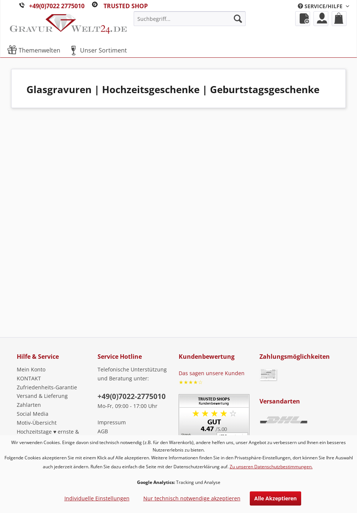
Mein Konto (31, 369)
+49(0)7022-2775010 (132, 396)
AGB (103, 431)
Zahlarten (29, 404)
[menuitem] (323, 6)
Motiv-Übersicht (37, 422)
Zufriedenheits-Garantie (47, 387)
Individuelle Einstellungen (97, 498)
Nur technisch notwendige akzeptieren (191, 498)
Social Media (32, 413)
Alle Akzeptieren (275, 498)
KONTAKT (29, 378)
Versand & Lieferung (42, 395)
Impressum (112, 422)
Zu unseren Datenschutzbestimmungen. (271, 466)
